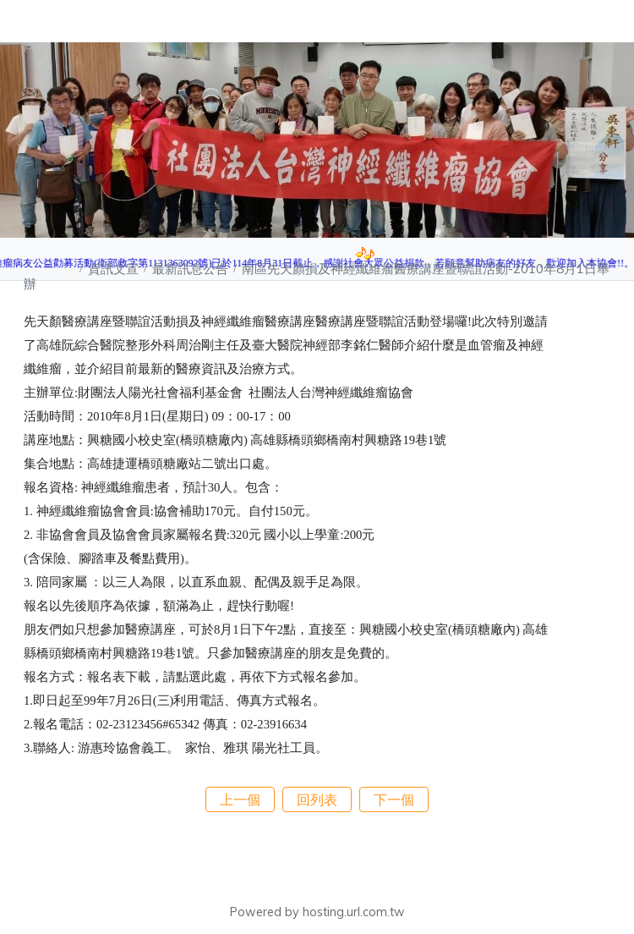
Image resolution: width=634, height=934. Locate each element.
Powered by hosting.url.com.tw (317, 912)
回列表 (317, 799)
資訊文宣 (115, 269)
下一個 (394, 799)
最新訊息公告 (192, 269)
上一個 (240, 799)
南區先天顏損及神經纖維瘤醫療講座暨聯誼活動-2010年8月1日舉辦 (316, 276)
